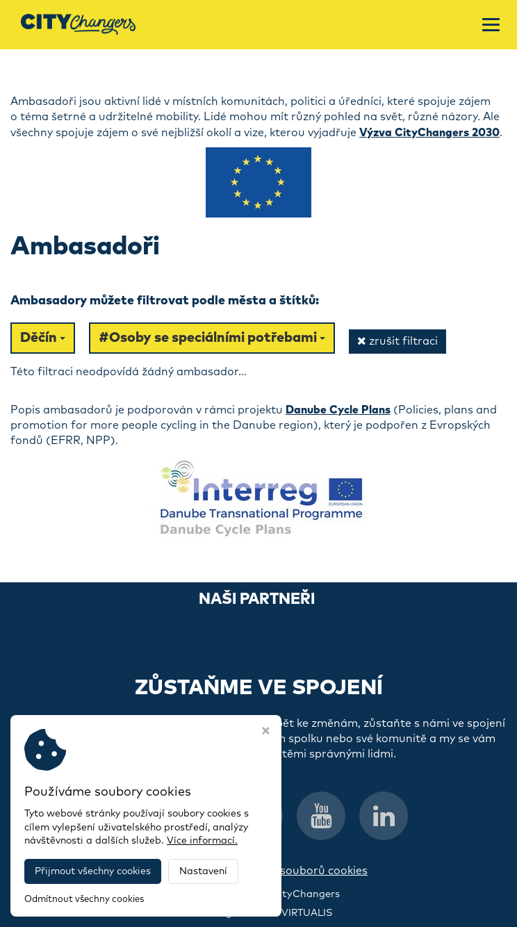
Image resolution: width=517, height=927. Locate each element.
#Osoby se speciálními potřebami (212, 338)
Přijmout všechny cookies (93, 871)
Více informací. (202, 841)
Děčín (42, 338)
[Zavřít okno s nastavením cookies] (265, 732)
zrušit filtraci (397, 341)
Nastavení (203, 871)
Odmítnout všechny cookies (84, 899)
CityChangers (306, 894)
